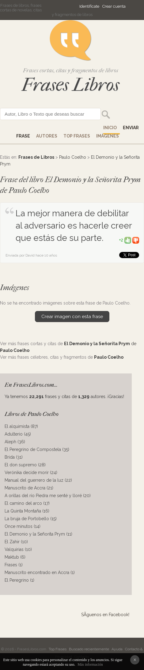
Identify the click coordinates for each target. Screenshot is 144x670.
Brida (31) (14, 457)
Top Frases (76, 136)
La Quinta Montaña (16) (27, 510)
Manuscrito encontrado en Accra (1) (40, 572)
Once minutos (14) (22, 526)
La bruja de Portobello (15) (31, 518)
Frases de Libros (36, 157)
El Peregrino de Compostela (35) (37, 449)
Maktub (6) (15, 557)
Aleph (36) (15, 441)
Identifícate (89, 6)
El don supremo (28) (25, 464)
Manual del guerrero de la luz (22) (38, 480)
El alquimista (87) (21, 426)
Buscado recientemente (89, 649)
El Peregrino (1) (19, 580)
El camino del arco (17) (27, 503)
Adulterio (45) (18, 434)
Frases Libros (70, 85)
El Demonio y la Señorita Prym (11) (38, 534)
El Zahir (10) (16, 541)
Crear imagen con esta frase (72, 316)
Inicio (110, 127)
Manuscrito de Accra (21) (29, 487)
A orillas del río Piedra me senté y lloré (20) (48, 495)
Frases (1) (14, 564)
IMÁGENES (107, 136)
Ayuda (117, 649)
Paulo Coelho (72, 157)
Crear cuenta (114, 6)
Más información (90, 664)
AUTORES (46, 136)
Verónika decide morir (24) (31, 472)
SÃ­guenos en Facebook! (105, 614)
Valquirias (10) (18, 549)
